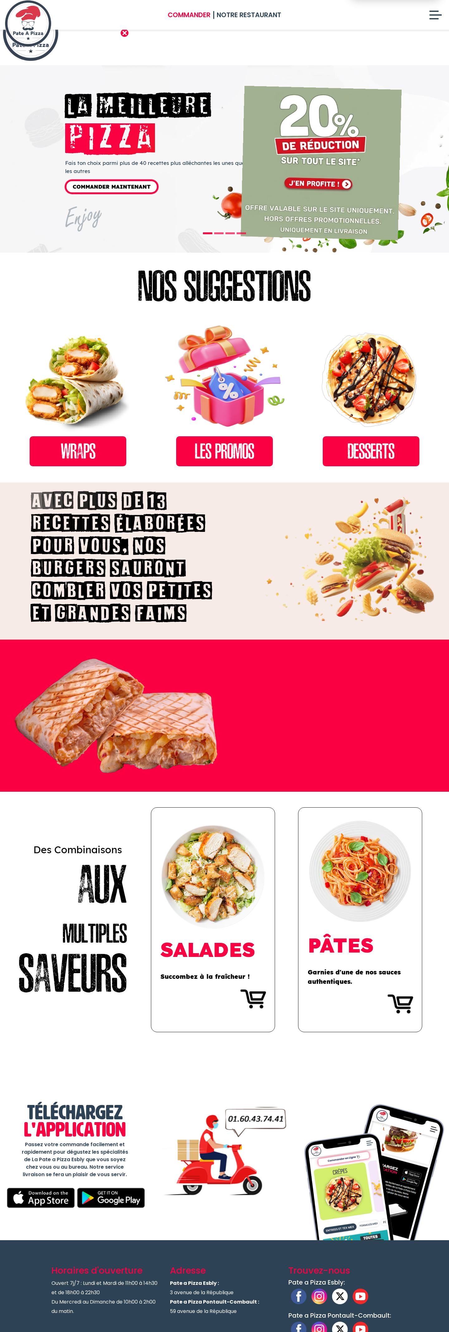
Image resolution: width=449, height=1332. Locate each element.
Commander (189, 14)
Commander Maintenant (112, 186)
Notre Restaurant (249, 14)
